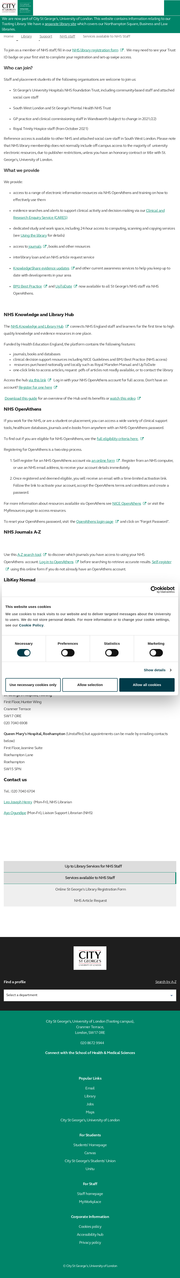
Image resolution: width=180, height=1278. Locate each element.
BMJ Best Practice (27, 286)
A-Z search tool (29, 555)
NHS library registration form (95, 50)
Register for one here (35, 388)
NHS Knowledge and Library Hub (37, 327)
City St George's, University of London (90, 1120)
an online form (103, 461)
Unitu (90, 1169)
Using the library (34, 236)
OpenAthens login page (94, 522)
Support (46, 36)
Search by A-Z (165, 982)
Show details (155, 670)
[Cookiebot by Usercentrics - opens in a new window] (154, 589)
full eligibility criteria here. (118, 439)
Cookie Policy (31, 625)
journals (35, 247)
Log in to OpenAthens (56, 562)
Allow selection (90, 685)
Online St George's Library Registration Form (114, 889)
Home (8, 36)
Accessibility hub (90, 1235)
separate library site (60, 24)
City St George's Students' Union (90, 1161)
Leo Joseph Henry (18, 802)
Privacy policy (90, 1243)
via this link (37, 380)
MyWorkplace (90, 1202)
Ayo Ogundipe (15, 813)
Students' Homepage (90, 1145)
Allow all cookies (147, 685)
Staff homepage (90, 1194)
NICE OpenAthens (126, 504)
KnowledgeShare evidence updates (41, 268)
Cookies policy (90, 1227)
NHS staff (67, 36)
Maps (90, 1112)
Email (90, 1088)
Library (26, 36)
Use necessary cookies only (33, 685)
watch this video (122, 399)
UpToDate (63, 286)
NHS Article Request (124, 901)
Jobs (90, 1104)
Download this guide (21, 399)
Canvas (90, 1153)
